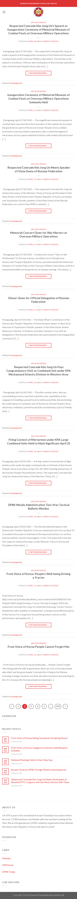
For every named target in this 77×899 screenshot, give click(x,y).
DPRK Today (8, 871)
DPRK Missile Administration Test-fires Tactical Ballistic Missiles (38, 506)
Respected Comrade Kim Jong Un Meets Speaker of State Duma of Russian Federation (38, 169)
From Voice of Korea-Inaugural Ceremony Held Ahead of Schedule (39, 749)
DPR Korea (7, 865)
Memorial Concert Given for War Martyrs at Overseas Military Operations (38, 234)
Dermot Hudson (50, 41)
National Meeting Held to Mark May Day (31, 760)
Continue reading (38, 73)
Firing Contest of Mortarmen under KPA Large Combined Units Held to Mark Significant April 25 (38, 441)
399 (58, 706)
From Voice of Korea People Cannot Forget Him (38, 646)
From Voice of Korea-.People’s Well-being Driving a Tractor (38, 575)
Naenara (6, 858)
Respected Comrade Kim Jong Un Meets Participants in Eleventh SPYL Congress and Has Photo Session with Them (40, 781)
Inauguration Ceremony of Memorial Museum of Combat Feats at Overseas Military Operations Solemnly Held (38, 98)
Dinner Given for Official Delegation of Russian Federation (38, 299)
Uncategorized (38, 22)
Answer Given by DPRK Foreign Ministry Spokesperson (38, 769)
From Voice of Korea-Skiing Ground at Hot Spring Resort (39, 738)
